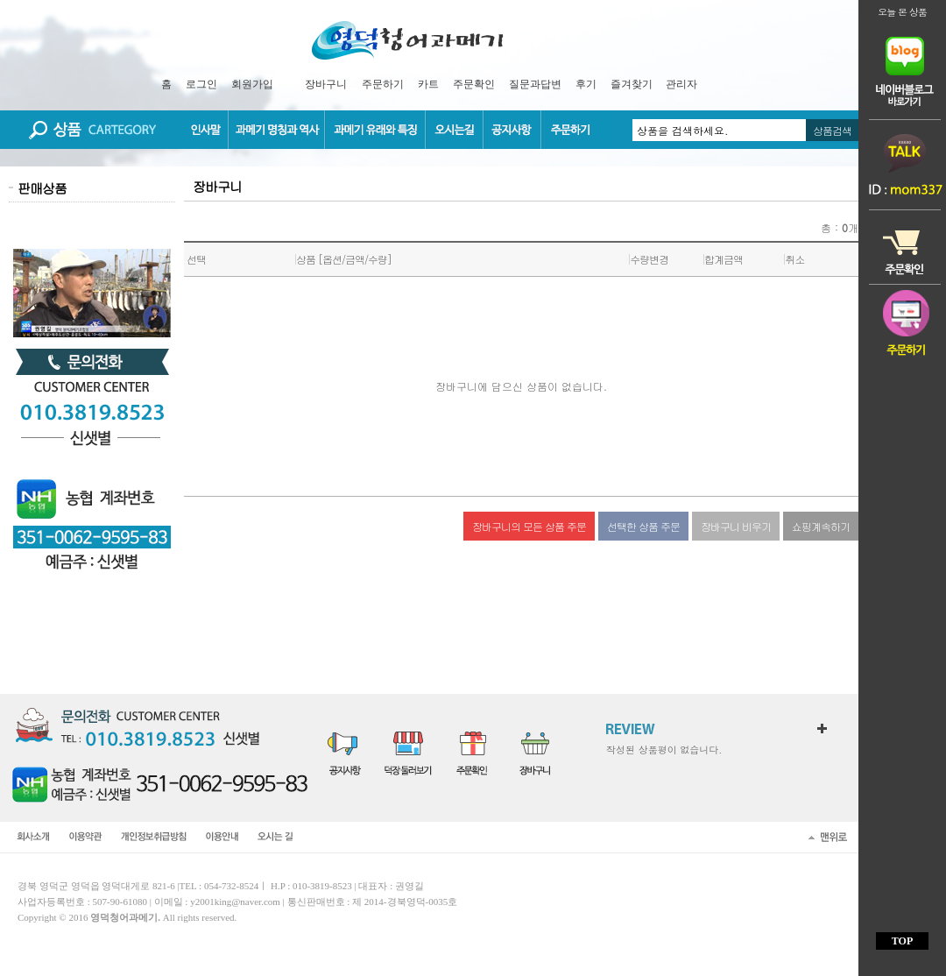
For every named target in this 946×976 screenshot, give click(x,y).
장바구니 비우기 (736, 526)
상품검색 (832, 130)
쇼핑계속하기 (821, 526)
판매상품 (42, 188)
